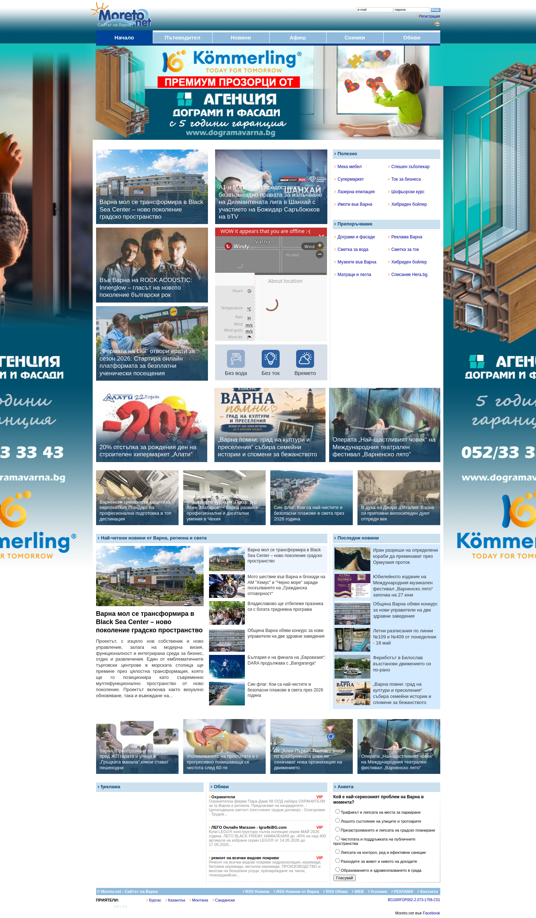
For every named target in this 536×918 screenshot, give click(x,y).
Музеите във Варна (355, 262)
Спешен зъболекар (409, 166)
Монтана (199, 900)
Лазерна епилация (355, 191)
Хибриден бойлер (407, 204)
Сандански (224, 900)
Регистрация (429, 16)
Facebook (431, 913)
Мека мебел (348, 166)
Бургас (154, 900)
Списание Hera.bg (408, 274)
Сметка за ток (403, 249)
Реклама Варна (405, 236)
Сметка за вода (352, 249)
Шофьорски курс (406, 191)
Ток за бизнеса (404, 179)
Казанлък (175, 900)
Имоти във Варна (354, 204)
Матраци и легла (353, 274)
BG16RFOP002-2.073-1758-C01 (414, 900)
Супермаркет (349, 179)
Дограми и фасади (355, 236)
